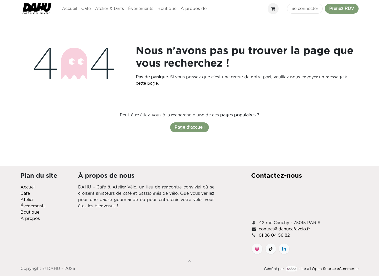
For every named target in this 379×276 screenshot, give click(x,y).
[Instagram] (257, 248)
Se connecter (304, 9)
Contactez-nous (276, 176)
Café (25, 193)
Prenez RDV (341, 9)
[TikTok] (271, 248)
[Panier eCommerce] (273, 8)
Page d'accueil (189, 127)
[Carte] (305, 198)
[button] (189, 261)
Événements (33, 206)
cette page (147, 83)
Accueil (28, 187)
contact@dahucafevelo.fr (284, 229)
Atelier (27, 200)
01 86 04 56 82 (274, 235)
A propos (30, 219)
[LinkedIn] (284, 248)
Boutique (29, 212)
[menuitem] (69, 8)
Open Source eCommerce (335, 269)
